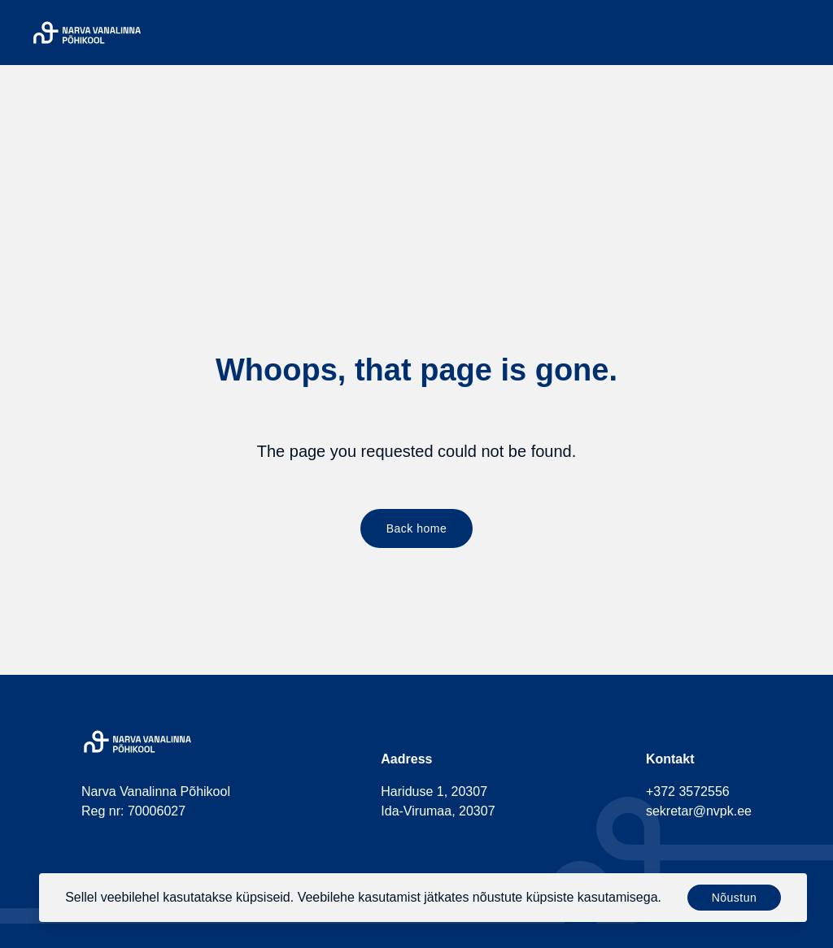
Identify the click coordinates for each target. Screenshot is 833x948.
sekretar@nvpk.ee (699, 811)
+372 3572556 (688, 791)
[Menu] (806, 32)
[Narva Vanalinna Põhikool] (87, 32)
